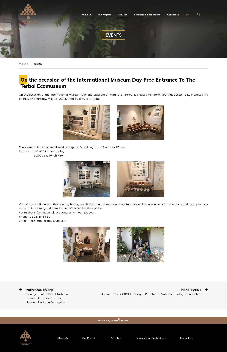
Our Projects (104, 14)
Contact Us (173, 14)
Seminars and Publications (151, 338)
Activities (122, 14)
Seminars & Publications (147, 14)
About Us (86, 14)
